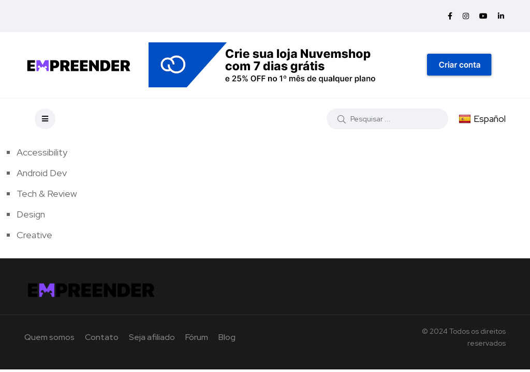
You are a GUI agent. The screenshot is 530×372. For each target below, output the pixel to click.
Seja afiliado (152, 337)
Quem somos (49, 337)
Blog (226, 337)
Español (482, 119)
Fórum (196, 337)
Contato (102, 337)
